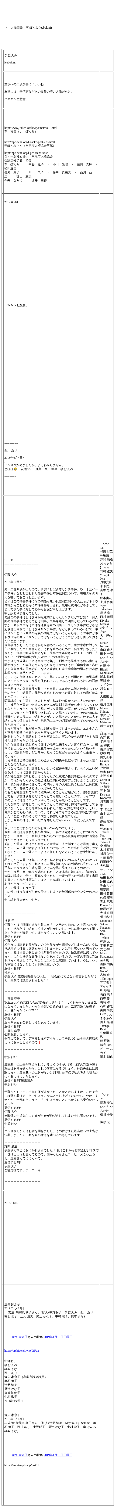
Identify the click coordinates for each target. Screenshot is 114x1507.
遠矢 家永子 (20, 1337)
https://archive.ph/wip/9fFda (21, 1350)
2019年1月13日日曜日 (58, 1337)
